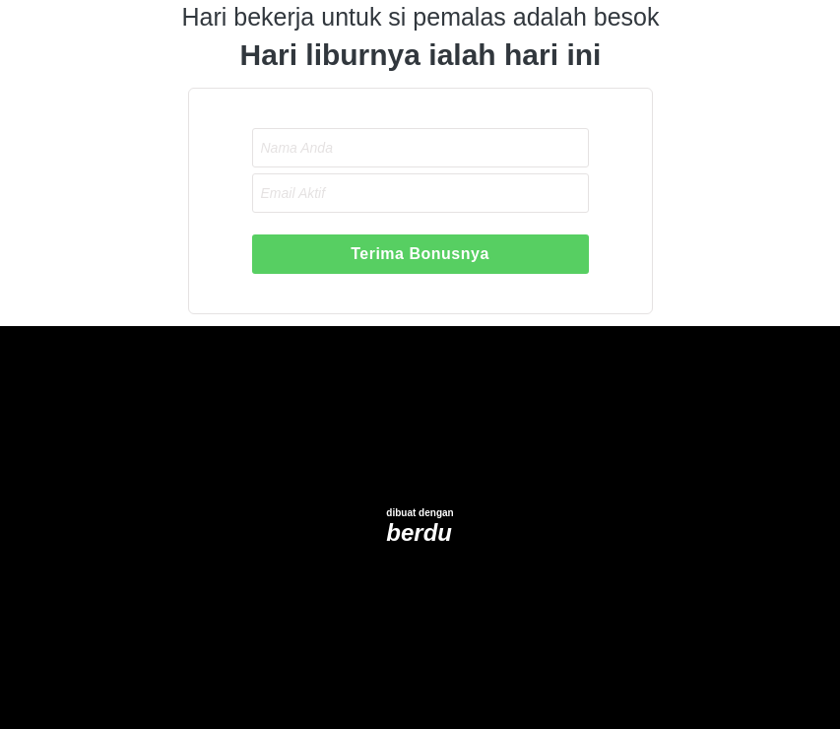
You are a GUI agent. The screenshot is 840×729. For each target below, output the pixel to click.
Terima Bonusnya (420, 253)
